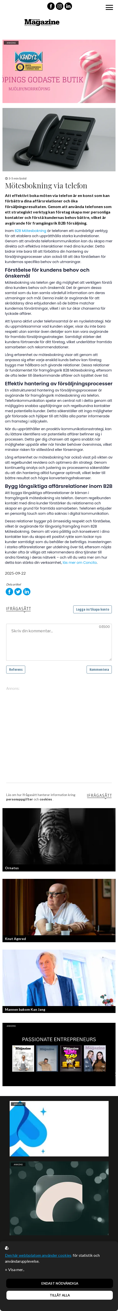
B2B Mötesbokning (31, 230)
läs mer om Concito (80, 562)
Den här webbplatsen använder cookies (38, 1255)
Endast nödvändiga (59, 1283)
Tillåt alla (60, 1295)
